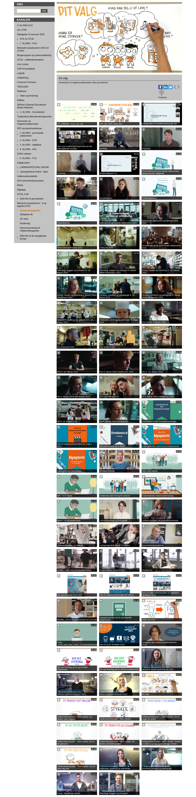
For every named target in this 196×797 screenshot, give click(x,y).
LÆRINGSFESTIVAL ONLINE (34, 167)
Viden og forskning (29, 96)
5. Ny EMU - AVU (28, 149)
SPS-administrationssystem (30, 181)
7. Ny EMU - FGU (28, 43)
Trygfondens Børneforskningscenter (34, 116)
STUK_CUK (23, 194)
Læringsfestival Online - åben (34, 172)
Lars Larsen (23, 64)
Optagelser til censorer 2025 (31, 34)
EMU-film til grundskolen (31, 199)
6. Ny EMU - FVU (28, 158)
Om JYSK (22, 30)
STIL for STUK (27, 39)
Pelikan (20, 100)
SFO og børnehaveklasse (29, 128)
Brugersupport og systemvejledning (34, 55)
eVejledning (22, 78)
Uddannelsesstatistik (27, 176)
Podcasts (162, 97)
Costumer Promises (26, 82)
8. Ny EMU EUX (25, 25)
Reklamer (21, 91)
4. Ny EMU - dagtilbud (30, 145)
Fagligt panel (23, 163)
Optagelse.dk (26, 214)
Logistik (20, 73)
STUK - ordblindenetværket (30, 60)
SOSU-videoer (24, 154)
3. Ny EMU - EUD (28, 140)
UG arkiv (24, 219)
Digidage (21, 190)
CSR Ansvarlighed (26, 69)
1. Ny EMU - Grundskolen (32, 112)
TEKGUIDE (22, 87)
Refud (20, 185)
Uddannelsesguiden (30, 210)
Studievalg (25, 223)
